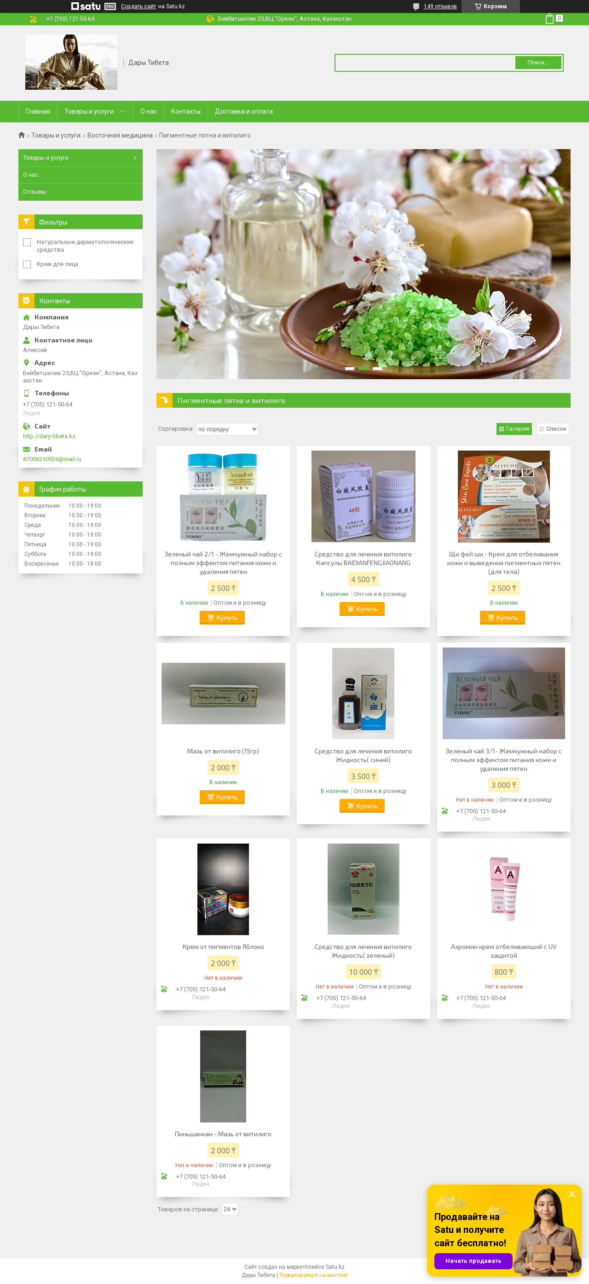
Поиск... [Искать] (538, 62)
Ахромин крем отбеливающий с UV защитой (504, 951)
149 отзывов (440, 6)
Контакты (186, 111)
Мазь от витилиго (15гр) (223, 751)
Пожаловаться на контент (313, 1275)
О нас (148, 111)
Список (556, 428)
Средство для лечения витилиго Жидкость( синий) (363, 755)
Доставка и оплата (244, 111)
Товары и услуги (89, 111)
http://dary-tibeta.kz (49, 436)
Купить (227, 617)
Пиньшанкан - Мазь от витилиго (223, 1134)
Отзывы (34, 191)
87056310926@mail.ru (52, 459)
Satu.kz (335, 1267)
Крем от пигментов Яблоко (223, 946)
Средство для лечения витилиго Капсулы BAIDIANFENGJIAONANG (363, 558)
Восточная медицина (120, 135)
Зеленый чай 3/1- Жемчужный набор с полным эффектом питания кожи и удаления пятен (503, 759)
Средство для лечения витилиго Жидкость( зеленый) (363, 951)
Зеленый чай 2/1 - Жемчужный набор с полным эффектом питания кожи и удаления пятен (223, 562)
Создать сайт (138, 6)
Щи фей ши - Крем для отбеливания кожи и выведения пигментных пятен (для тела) (503, 562)
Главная (38, 111)
